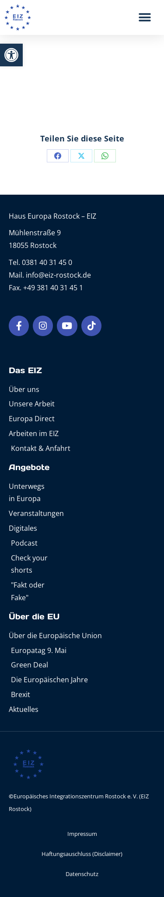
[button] (11, 55)
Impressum (82, 834)
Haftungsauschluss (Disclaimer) (82, 854)
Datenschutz (82, 874)
